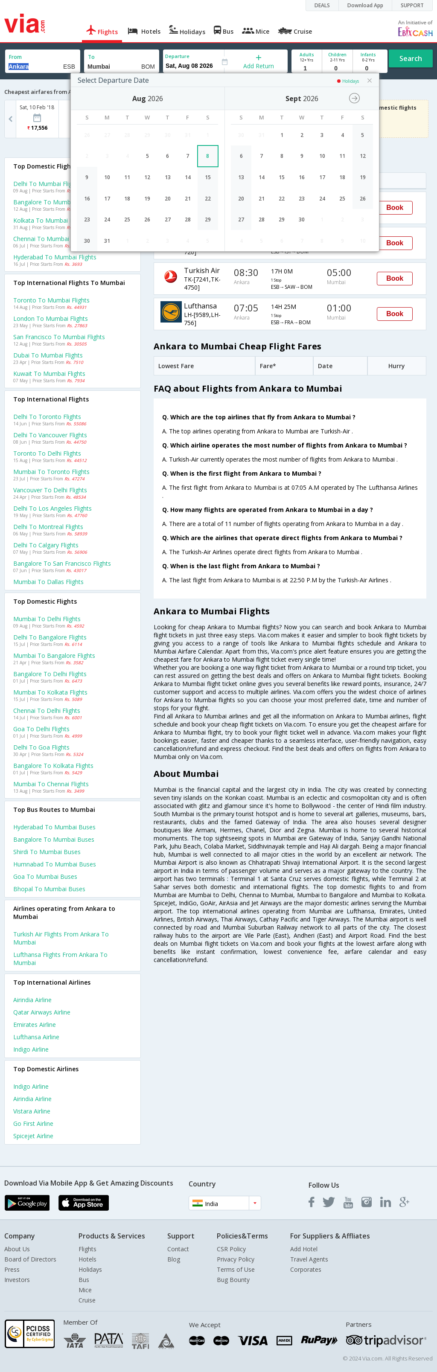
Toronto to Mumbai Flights (51, 300)
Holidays (90, 1269)
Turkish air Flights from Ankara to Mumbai (61, 938)
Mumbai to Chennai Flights (51, 784)
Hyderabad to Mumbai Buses (54, 827)
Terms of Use (236, 1269)
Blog (173, 1259)
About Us (17, 1249)
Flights (87, 1249)
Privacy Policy (235, 1259)
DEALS (322, 5)
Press (12, 1269)
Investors (17, 1280)
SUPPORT (412, 5)
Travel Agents (309, 1259)
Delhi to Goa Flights (41, 747)
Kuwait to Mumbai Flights (49, 373)
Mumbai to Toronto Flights (51, 472)
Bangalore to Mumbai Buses (53, 839)
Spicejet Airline (33, 1136)
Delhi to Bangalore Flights (50, 637)
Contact (178, 1249)
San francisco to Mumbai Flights (59, 337)
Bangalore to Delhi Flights (50, 674)
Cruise (87, 1300)
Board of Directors (30, 1259)
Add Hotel (304, 1249)
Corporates (305, 1269)
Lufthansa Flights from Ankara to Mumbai (60, 959)
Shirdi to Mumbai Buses (47, 852)
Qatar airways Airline (41, 1012)
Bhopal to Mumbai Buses (49, 889)
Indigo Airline (31, 1049)
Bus (84, 1280)
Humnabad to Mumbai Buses (54, 864)
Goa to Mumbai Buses (45, 876)
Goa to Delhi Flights (41, 729)
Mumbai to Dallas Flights (48, 582)
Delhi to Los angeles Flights (52, 508)
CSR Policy (231, 1249)
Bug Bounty (233, 1280)
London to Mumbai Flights (50, 318)
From (15, 57)
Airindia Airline (32, 1000)
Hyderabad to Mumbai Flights (54, 257)
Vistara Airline (31, 1111)
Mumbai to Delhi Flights (47, 619)
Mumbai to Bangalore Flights (54, 655)
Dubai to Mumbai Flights (48, 355)
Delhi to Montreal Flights (48, 527)
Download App (365, 5)
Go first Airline (33, 1123)
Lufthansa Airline (36, 1037)
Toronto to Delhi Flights (47, 453)
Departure (177, 56)
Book (394, 207)
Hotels (87, 1259)
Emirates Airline (34, 1024)
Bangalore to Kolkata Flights (53, 766)
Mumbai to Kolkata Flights (50, 692)
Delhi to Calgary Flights (46, 545)
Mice (85, 1290)
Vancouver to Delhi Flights (50, 490)
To (91, 57)
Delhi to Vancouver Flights (50, 435)
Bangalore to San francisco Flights (62, 563)
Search (410, 58)
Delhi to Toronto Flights (47, 417)
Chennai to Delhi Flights (46, 710)
